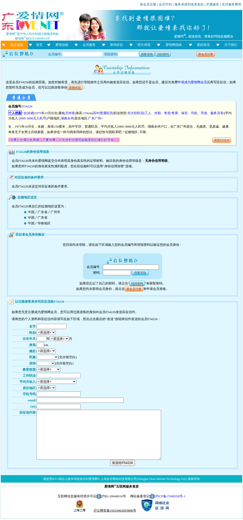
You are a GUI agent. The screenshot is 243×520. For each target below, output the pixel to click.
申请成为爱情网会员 (192, 82)
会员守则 (165, 4)
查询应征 (116, 45)
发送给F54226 (122, 463)
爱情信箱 (61, 45)
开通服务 (212, 4)
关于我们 (230, 45)
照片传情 (143, 45)
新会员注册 (148, 4)
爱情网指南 (174, 45)
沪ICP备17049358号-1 (170, 496)
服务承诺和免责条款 (189, 4)
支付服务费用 (231, 4)
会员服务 (89, 45)
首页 (39, 45)
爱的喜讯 (203, 45)
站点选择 (16, 45)
